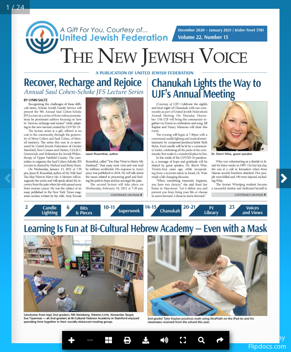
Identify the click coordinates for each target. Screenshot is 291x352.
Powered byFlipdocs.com (267, 342)
